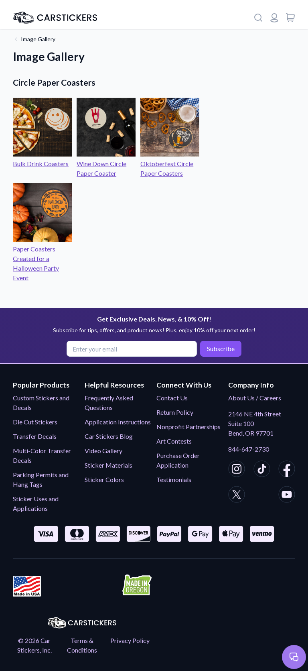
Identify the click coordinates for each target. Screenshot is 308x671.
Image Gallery (38, 39)
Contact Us (172, 398)
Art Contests (174, 441)
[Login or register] (274, 17)
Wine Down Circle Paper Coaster (106, 163)
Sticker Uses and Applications (36, 503)
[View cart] (290, 17)
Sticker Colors (104, 479)
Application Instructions (118, 422)
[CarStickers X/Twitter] (236, 495)
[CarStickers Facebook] (286, 470)
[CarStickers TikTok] (261, 470)
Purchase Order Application (178, 460)
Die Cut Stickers (35, 422)
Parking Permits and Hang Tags (41, 479)
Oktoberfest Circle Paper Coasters (169, 163)
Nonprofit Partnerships (188, 426)
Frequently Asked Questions (109, 402)
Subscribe (221, 348)
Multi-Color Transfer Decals (42, 455)
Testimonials (173, 479)
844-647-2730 (248, 449)
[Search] (258, 17)
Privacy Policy (130, 640)
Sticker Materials (108, 465)
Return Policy (174, 412)
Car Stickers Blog (109, 436)
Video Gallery (103, 450)
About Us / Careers (254, 398)
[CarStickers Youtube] (286, 495)
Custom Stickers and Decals (41, 402)
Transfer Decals (35, 436)
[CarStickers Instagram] (236, 470)
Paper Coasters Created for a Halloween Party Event (42, 258)
